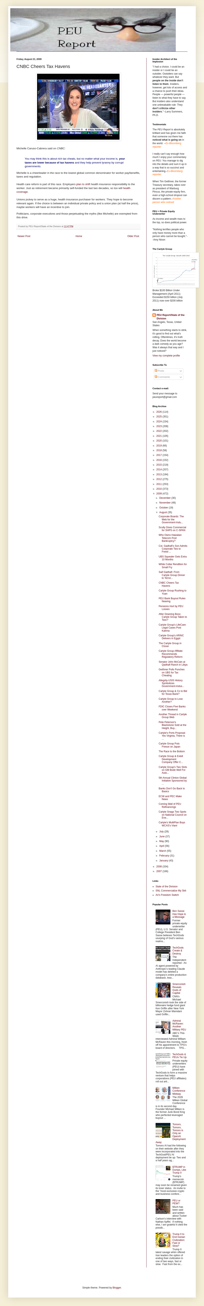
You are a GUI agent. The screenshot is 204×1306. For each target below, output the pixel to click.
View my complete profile (166, 355)
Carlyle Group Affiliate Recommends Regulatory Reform (171, 653)
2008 (159, 866)
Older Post (133, 236)
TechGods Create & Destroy (178, 950)
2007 (159, 871)
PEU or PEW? (176, 1202)
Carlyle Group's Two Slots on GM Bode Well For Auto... (173, 770)
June (162, 836)
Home (79, 236)
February (164, 855)
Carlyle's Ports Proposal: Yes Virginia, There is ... (172, 735)
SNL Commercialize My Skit (171, 890)
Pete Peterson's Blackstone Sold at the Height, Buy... (172, 725)
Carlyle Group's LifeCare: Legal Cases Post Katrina (172, 627)
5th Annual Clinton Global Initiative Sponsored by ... (173, 780)
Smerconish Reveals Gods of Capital (178, 988)
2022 (159, 431)
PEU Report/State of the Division (170, 317)
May (162, 841)
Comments (162, 377)
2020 (159, 440)
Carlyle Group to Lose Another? (171, 700)
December (165, 497)
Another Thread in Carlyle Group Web (173, 716)
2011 (159, 484)
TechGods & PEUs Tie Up (179, 1056)
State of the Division (167, 886)
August (163, 512)
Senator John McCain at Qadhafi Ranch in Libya (173, 663)
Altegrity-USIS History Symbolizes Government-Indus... (171, 683)
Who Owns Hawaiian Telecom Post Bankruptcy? (170, 538)
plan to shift (83, 184)
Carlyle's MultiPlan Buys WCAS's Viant (172, 824)
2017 (159, 455)
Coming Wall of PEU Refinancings (170, 805)
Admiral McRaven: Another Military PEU (179, 1025)
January (164, 860)
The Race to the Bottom (172, 751)
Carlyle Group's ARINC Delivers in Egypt (171, 637)
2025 (159, 416)
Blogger (117, 1287)
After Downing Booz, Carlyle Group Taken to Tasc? (173, 617)
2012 (159, 479)
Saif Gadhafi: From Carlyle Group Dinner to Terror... (172, 575)
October (164, 507)
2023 (159, 426)
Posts (159, 370)
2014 (159, 469)
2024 (159, 421)
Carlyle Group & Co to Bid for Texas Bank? (173, 692)
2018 (159, 450)
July (161, 831)
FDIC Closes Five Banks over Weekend (172, 708)
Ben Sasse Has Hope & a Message (179, 914)
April (162, 846)
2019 (159, 445)
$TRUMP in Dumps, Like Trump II (179, 1170)
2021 (159, 436)
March (163, 850)
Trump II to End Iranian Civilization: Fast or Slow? (178, 1240)
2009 (159, 493)
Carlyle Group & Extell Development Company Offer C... (171, 759)
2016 (159, 460)
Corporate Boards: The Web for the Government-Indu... (171, 519)
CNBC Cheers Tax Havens (169, 584)
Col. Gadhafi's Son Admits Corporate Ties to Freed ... (173, 548)
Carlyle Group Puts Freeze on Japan (169, 745)
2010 (159, 488)
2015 (159, 464)
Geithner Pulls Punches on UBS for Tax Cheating (171, 672)
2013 (159, 474)
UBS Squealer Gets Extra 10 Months (173, 558)
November (165, 502)
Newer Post (24, 236)
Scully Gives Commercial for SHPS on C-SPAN (172, 529)
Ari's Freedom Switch (167, 895)
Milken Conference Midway (178, 1090)
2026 (159, 411)
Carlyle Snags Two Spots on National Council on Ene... (173, 814)
